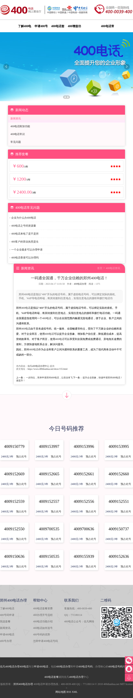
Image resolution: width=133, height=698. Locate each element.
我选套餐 (5, 621)
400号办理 (6, 641)
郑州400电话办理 (23, 684)
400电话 (25, 307)
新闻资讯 (15, 118)
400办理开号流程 (43, 615)
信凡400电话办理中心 (38, 366)
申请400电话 (7, 634)
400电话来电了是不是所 (25, 233)
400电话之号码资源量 (23, 225)
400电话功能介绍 (43, 621)
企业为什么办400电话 (23, 217)
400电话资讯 (113, 268)
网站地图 (60, 692)
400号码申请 (7, 615)
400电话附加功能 (20, 126)
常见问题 (15, 142)
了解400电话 (7, 608)
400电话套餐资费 (43, 608)
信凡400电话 (7, 666)
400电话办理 (80, 284)
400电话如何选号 (43, 628)
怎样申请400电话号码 (45, 641)
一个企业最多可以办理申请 (27, 249)
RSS (68, 692)
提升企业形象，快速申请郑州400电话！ (103, 377)
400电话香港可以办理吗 (25, 257)
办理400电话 (21, 666)
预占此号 (21, 456)
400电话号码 (85, 666)
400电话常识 (17, 134)
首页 (99, 268)
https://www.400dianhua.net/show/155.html (47, 369)
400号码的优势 (41, 634)
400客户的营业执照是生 (25, 241)
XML (75, 692)
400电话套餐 (51, 677)
